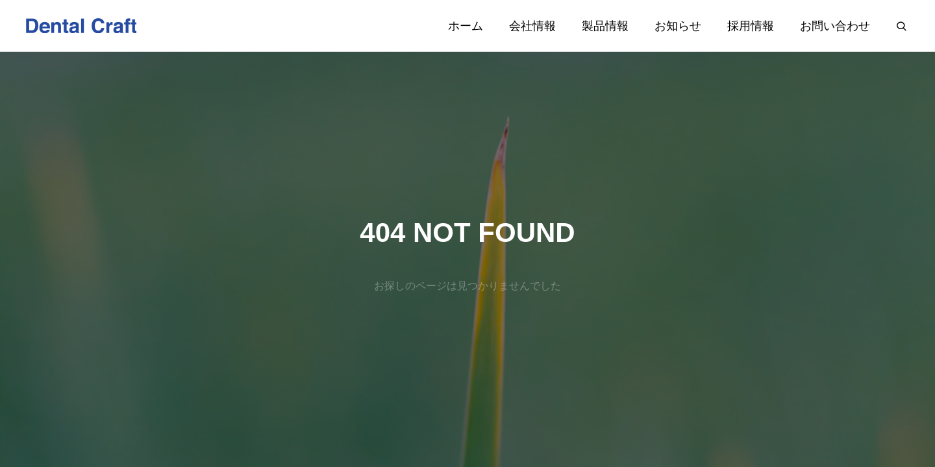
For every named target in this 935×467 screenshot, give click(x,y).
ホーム (465, 25)
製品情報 (605, 25)
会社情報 (532, 25)
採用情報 (750, 25)
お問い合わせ (835, 25)
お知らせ (677, 25)
